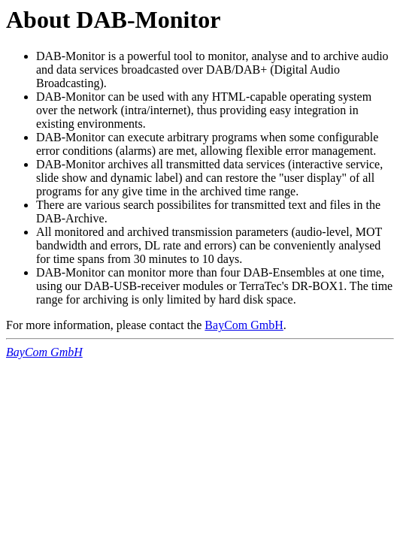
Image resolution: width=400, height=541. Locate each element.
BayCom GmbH (244, 325)
